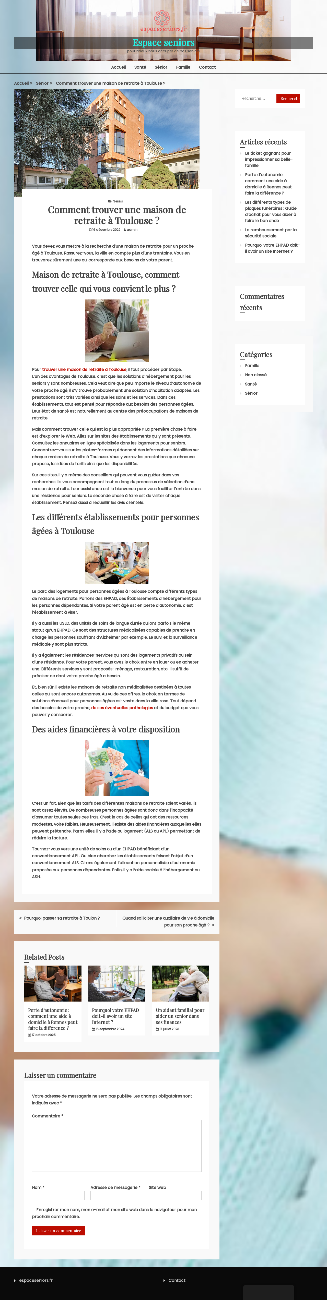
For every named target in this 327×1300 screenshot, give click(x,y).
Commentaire (47, 1116)
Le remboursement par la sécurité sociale (271, 233)
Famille (183, 67)
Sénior (161, 67)
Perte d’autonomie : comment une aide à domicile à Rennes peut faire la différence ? (52, 1019)
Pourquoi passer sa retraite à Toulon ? (62, 918)
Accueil (118, 67)
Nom (38, 1187)
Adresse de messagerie (115, 1187)
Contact (207, 67)
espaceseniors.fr (36, 1280)
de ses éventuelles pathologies (122, 708)
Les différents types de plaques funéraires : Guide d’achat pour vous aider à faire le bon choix (271, 211)
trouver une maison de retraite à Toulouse (84, 369)
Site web (157, 1187)
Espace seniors (163, 42)
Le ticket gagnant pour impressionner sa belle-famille (269, 159)
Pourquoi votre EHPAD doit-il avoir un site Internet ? (115, 1016)
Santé (140, 67)
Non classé (256, 375)
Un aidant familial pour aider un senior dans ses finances (180, 1016)
